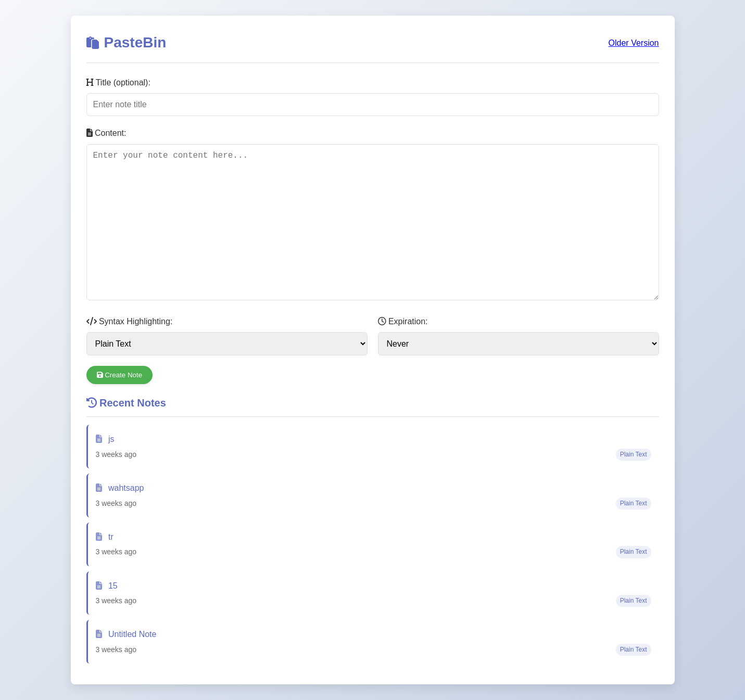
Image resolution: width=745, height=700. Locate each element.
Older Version (634, 43)
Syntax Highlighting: (129, 321)
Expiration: (403, 321)
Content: (106, 133)
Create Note (120, 375)
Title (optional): (118, 82)
